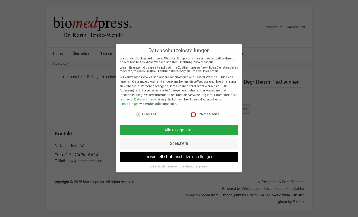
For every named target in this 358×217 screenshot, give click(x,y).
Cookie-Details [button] (157, 162)
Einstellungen (129, 100)
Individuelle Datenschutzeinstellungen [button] (179, 152)
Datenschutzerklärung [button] (181, 162)
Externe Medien (205, 110)
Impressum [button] (202, 162)
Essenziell (146, 110)
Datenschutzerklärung (150, 95)
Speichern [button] (179, 139)
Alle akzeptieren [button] (179, 125)
